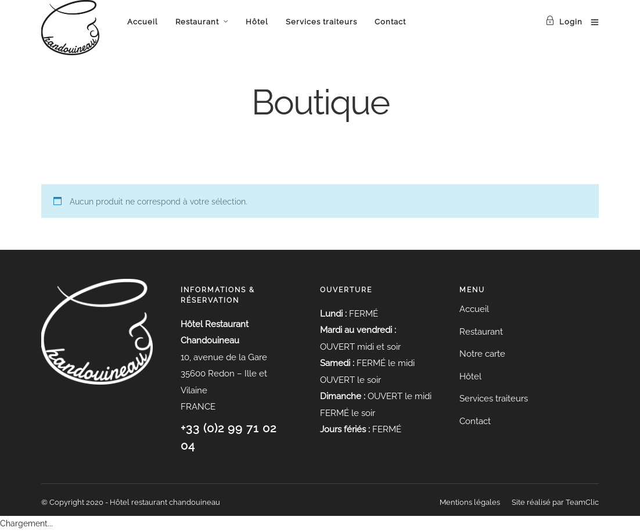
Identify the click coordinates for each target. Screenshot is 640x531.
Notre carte (482, 354)
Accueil (142, 21)
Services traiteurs (321, 21)
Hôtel (257, 21)
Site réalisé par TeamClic (555, 502)
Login (564, 21)
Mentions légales (470, 502)
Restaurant (197, 21)
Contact (390, 21)
